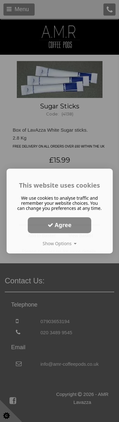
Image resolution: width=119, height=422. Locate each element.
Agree (60, 225)
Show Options (59, 243)
